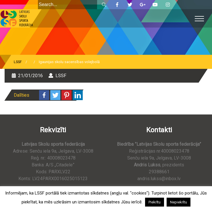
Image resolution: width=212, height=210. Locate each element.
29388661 (159, 171)
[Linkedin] (78, 95)
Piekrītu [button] (155, 202)
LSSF (18, 62)
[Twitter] (55, 95)
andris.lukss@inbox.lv (159, 178)
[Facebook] (44, 95)
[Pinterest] (66, 95)
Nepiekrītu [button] (178, 202)
